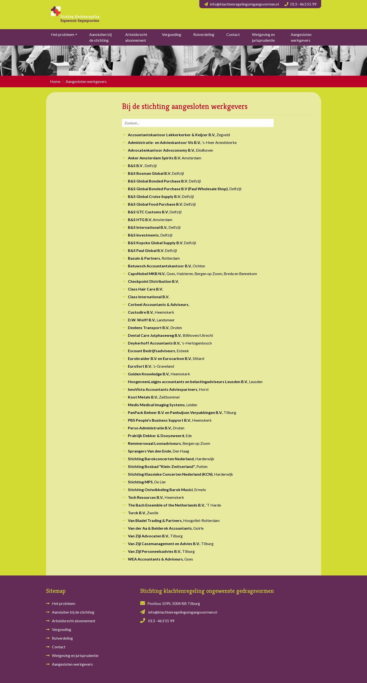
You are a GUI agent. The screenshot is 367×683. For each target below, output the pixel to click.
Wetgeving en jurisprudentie (263, 37)
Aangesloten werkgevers (301, 37)
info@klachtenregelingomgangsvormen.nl (244, 4)
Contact (233, 34)
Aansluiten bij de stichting (100, 37)
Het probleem (62, 34)
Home (55, 81)
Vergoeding (171, 34)
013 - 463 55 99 (303, 4)
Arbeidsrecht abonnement (136, 37)
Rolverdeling (203, 34)
